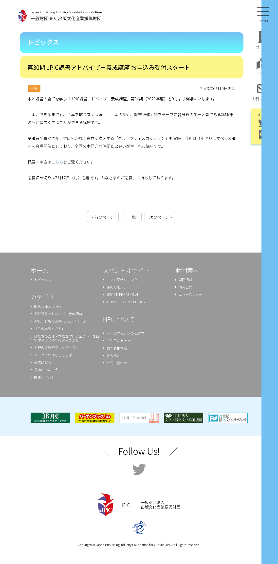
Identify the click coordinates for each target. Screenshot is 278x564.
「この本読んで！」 (49, 328)
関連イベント (44, 377)
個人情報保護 (116, 348)
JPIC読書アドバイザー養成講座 (58, 313)
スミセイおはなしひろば (53, 354)
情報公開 (185, 287)
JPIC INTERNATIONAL (122, 294)
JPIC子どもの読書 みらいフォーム (60, 321)
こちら (57, 162)
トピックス (42, 279)
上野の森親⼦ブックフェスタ (56, 347)
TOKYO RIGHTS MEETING (125, 301)
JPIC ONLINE (116, 287)
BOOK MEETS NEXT (49, 306)
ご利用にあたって (120, 340)
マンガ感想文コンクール (125, 279)
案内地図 (113, 355)
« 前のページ (103, 217)
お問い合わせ (116, 362)
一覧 (132, 217)
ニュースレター (191, 294)
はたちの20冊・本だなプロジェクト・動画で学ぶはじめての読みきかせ (67, 338)
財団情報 (185, 279)
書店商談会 (42, 362)
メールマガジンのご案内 (125, 333)
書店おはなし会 (46, 369)
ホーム (39, 270)
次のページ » (160, 217)
